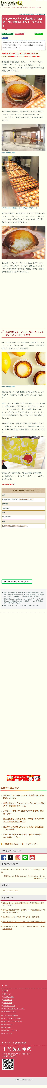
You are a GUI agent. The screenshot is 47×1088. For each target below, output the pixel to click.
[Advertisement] (23, 299)
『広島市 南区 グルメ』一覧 (13, 844)
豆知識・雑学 (7, 1003)
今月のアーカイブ (9, 1006)
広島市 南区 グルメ (19, 33)
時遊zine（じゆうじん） (11, 1030)
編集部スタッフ (8, 1024)
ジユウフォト (7, 1033)
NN (4, 891)
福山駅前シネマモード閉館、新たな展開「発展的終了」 (22, 917)
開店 (16, 891)
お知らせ (19, 1021)
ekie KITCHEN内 (25, 499)
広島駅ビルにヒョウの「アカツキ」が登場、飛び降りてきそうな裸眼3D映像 (24, 928)
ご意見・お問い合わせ (10, 1015)
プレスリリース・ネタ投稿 (12, 1018)
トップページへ (31, 844)
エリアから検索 (8, 997)
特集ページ (7, 994)
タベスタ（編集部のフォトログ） (14, 1009)
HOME (5, 991)
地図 (32, 499)
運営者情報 (7, 1027)
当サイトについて (9, 1021)
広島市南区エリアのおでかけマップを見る (14, 525)
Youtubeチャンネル (9, 1012)
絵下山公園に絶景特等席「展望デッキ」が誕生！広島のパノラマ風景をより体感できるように (24, 911)
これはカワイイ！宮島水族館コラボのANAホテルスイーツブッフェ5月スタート (23, 904)
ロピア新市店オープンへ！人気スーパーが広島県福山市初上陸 (24, 922)
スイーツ (10, 891)
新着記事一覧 (7, 1000)
